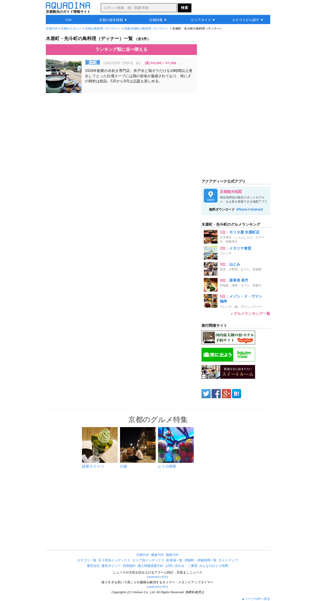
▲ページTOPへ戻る (256, 599)
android (153, 577)
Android (256, 209)
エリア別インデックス (148, 560)
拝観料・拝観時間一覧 (201, 560)
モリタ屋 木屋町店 (244, 232)
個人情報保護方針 (150, 566)
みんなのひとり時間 (213, 566)
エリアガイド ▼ (203, 20)
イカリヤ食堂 (240, 248)
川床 (136, 81)
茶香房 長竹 (238, 280)
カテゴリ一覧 (86, 560)
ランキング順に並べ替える (121, 49)
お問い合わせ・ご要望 (181, 566)
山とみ (234, 264)
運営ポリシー (111, 566)
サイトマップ (228, 560)
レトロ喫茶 (167, 466)
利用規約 (129, 566)
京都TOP (142, 555)
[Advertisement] (121, 130)
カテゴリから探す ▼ (248, 20)
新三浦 (92, 62)
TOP (68, 20)
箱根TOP (172, 555)
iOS (163, 577)
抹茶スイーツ (93, 466)
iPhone (242, 209)
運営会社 (93, 566)
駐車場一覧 (174, 560)
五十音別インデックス (114, 560)
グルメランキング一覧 (252, 314)
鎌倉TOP (157, 555)
